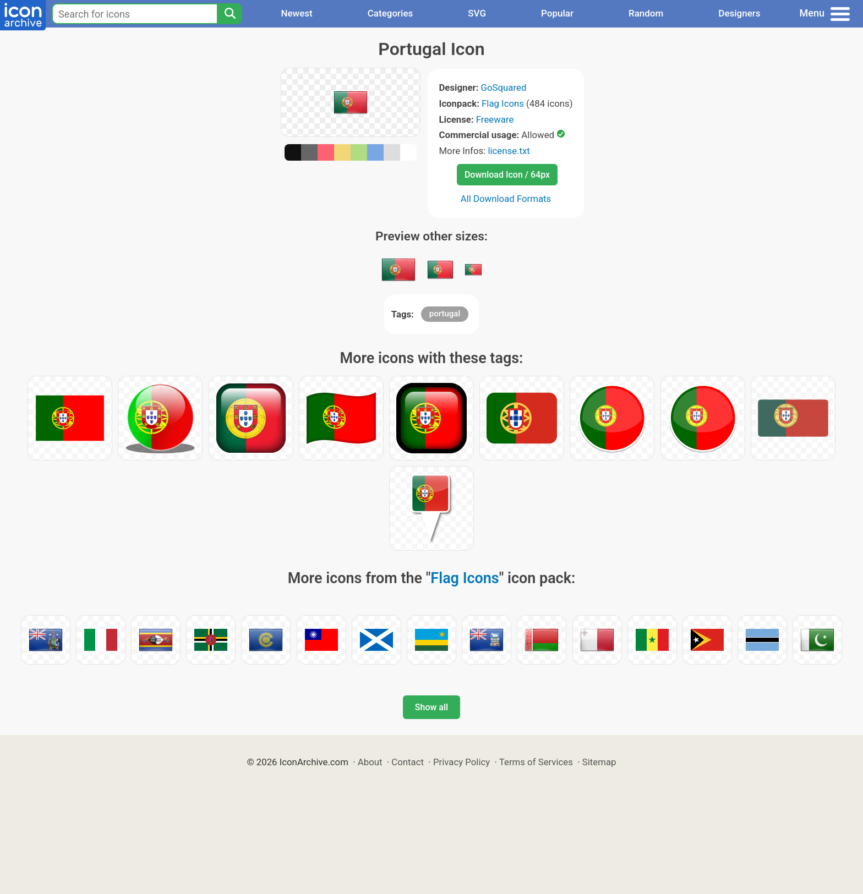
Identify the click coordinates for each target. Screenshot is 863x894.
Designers (739, 13)
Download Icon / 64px (507, 174)
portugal (444, 314)
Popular (557, 13)
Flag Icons (503, 103)
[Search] (229, 13)
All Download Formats (506, 198)
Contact (407, 761)
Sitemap (599, 761)
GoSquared (504, 87)
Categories (390, 13)
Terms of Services (536, 761)
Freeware (495, 119)
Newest (296, 13)
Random (646, 13)
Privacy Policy (461, 761)
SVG (477, 13)
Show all (431, 707)
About (370, 761)
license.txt (508, 150)
